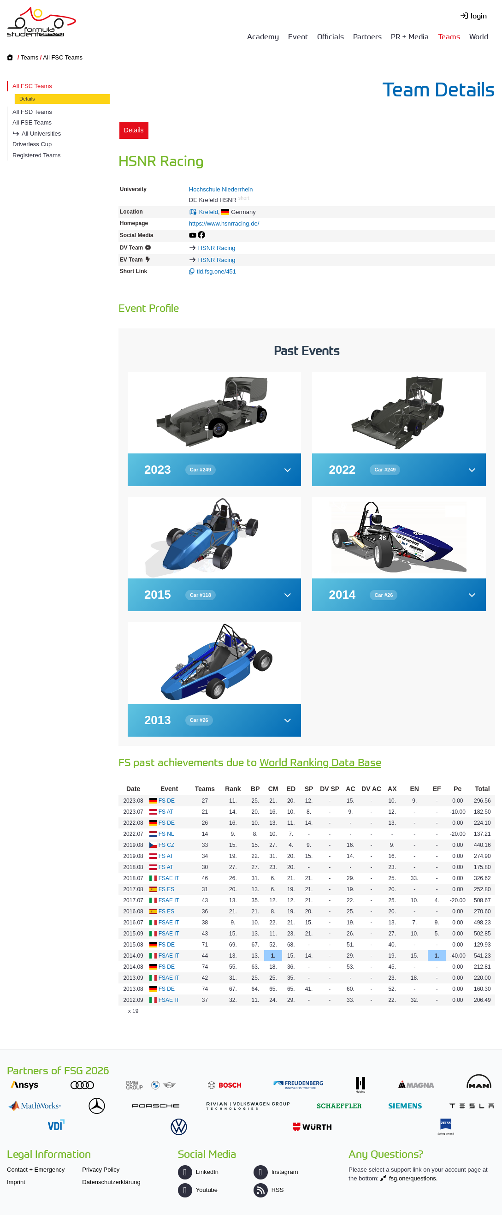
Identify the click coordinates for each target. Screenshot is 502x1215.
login (479, 15)
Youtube (198, 1189)
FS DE (167, 801)
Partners (367, 36)
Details (27, 98)
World (478, 36)
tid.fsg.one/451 (216, 271)
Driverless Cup (32, 144)
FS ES (167, 889)
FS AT (166, 812)
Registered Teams (36, 155)
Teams (449, 36)
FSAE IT (169, 878)
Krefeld (208, 211)
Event (298, 36)
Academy (263, 36)
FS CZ (167, 845)
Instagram (276, 1171)
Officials (330, 36)
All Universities (41, 133)
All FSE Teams (32, 122)
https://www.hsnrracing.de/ (224, 223)
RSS (269, 1189)
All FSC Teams (63, 57)
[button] (214, 469)
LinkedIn (198, 1171)
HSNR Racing (217, 247)
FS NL (166, 834)
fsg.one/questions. (413, 1178)
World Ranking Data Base (320, 761)
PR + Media (410, 36)
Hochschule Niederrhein (221, 189)
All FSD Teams (32, 111)
